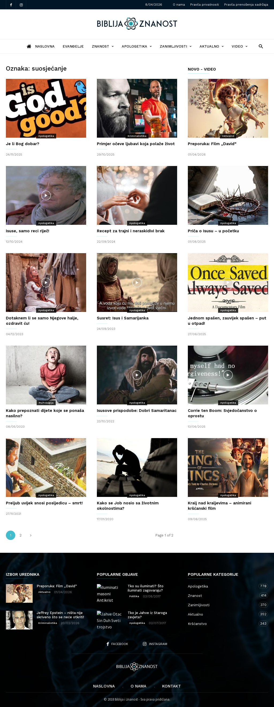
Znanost (103, 46)
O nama (179, 4)
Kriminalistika (137, 135)
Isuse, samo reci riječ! (27, 231)
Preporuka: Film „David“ (212, 143)
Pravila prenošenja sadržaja (246, 4)
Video (240, 46)
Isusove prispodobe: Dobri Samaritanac (137, 410)
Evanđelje (73, 46)
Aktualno (212, 46)
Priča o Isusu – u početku (213, 231)
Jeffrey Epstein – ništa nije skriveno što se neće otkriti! (60, 615)
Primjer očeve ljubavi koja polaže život (136, 143)
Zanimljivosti (176, 46)
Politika (134, 596)
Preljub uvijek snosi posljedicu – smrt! (44, 503)
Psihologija (46, 402)
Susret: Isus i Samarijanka (123, 318)
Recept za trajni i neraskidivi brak (131, 231)
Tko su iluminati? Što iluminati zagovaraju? (145, 588)
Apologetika (137, 46)
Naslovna (104, 686)
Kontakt (171, 686)
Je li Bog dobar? (22, 143)
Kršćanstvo (222, 623)
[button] (259, 46)
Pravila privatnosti (204, 4)
